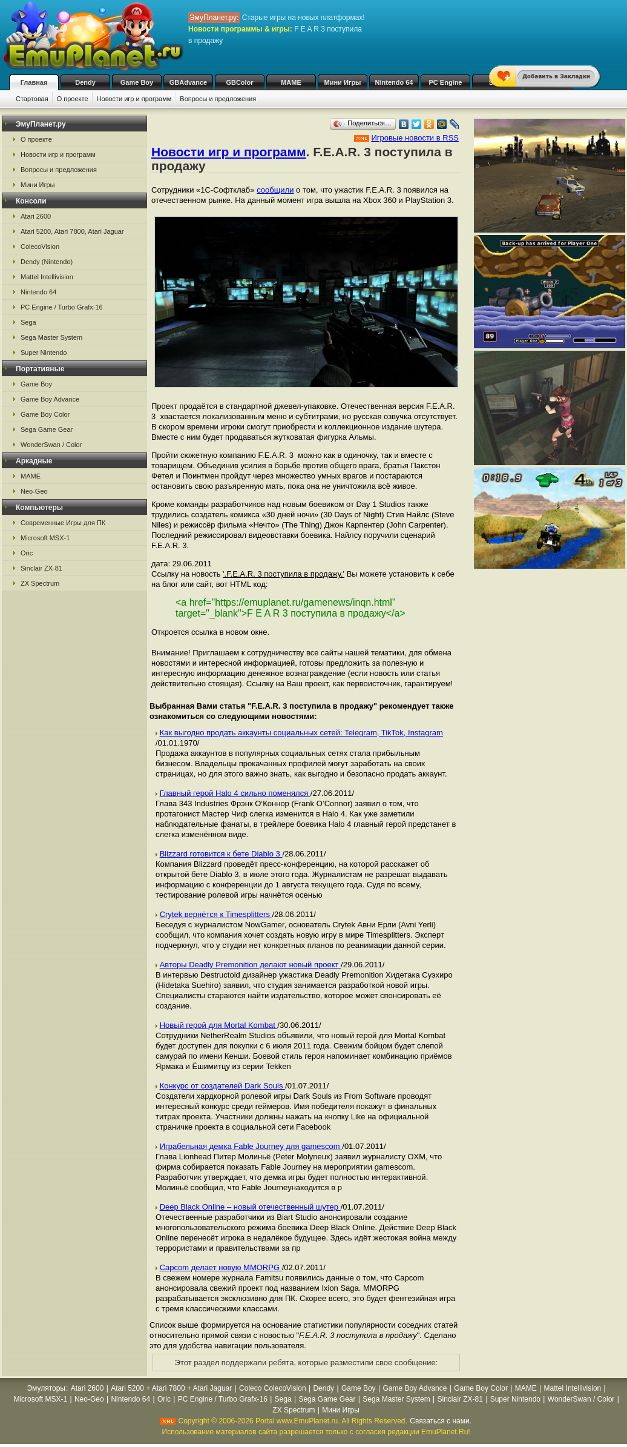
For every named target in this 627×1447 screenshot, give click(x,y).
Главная (34, 82)
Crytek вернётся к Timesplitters (216, 914)
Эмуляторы (46, 1388)
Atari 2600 (36, 216)
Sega (28, 322)
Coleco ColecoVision (272, 1388)
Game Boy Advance (50, 399)
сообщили (275, 189)
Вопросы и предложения (218, 98)
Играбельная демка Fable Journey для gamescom (251, 1146)
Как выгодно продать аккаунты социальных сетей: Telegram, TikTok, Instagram (301, 732)
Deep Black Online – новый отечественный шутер (250, 1206)
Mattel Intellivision (47, 276)
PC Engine (445, 82)
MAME (291, 82)
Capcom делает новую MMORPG (221, 1267)
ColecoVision (40, 246)
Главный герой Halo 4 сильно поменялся (235, 793)
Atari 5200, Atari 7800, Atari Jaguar (72, 231)
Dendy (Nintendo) (47, 261)
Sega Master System (51, 337)
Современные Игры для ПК (63, 522)
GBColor (239, 82)
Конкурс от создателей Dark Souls (222, 1085)
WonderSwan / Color (51, 444)
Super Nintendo (44, 352)
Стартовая (32, 98)
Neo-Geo (34, 491)
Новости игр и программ (134, 98)
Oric (27, 553)
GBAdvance (188, 82)
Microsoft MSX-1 (45, 537)
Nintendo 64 (394, 82)
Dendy (85, 82)
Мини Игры (342, 82)
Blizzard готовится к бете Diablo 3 (221, 853)
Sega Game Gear (47, 429)
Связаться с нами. (440, 1421)
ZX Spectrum (40, 583)
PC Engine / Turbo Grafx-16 (62, 307)
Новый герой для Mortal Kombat (219, 1025)
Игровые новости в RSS (415, 137)
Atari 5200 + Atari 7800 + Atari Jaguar (171, 1388)
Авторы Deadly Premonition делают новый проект (250, 964)
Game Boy (136, 82)
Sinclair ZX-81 (41, 568)
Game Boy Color (45, 414)
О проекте (72, 98)
